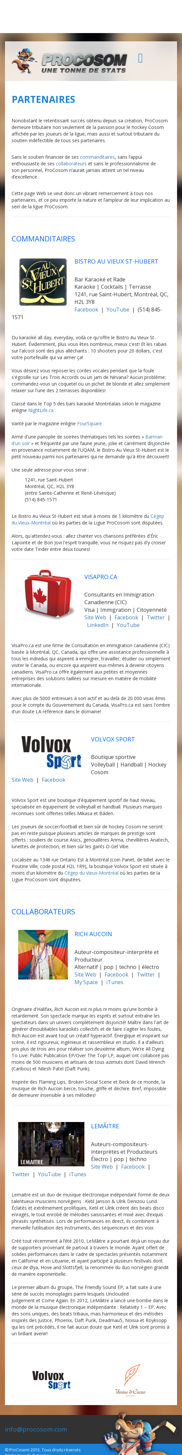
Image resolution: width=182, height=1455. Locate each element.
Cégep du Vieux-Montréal (91, 873)
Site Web (95, 617)
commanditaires (97, 157)
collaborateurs (71, 163)
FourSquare (89, 423)
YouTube (118, 309)
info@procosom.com (36, 1429)
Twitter (156, 617)
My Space (86, 982)
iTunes (114, 982)
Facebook (86, 309)
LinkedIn (98, 625)
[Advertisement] (91, 16)
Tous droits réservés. (61, 1450)
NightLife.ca (41, 410)
